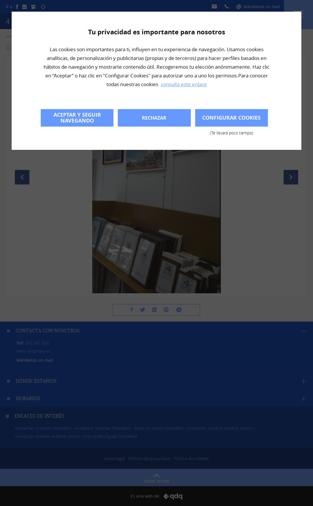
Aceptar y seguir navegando (77, 117)
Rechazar (154, 118)
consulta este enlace (184, 84)
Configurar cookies (231, 120)
